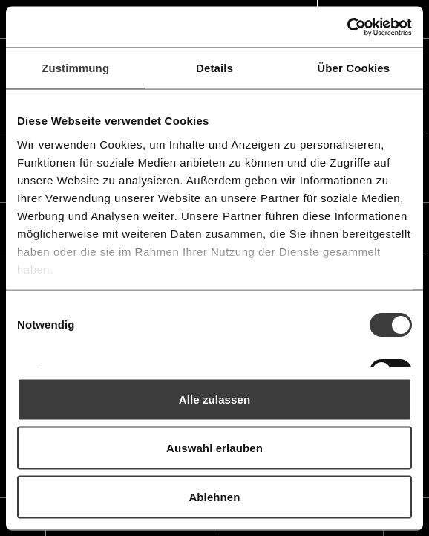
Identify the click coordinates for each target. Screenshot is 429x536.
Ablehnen (214, 496)
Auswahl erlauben (214, 448)
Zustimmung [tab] (75, 68)
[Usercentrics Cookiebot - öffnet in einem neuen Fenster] (347, 26)
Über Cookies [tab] (353, 68)
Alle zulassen (214, 399)
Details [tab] (214, 68)
